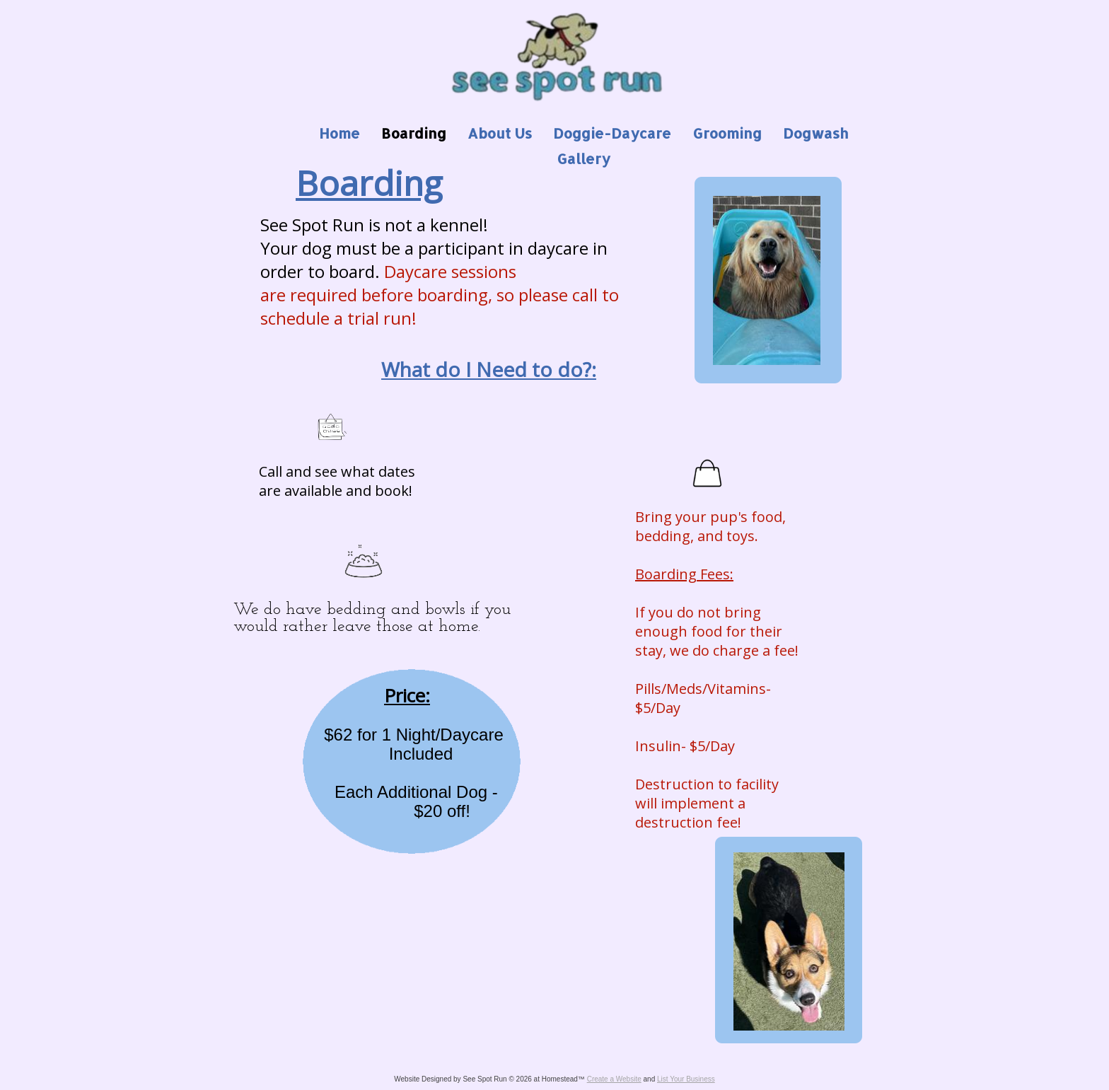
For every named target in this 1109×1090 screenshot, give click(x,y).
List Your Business (686, 1079)
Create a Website (614, 1079)
